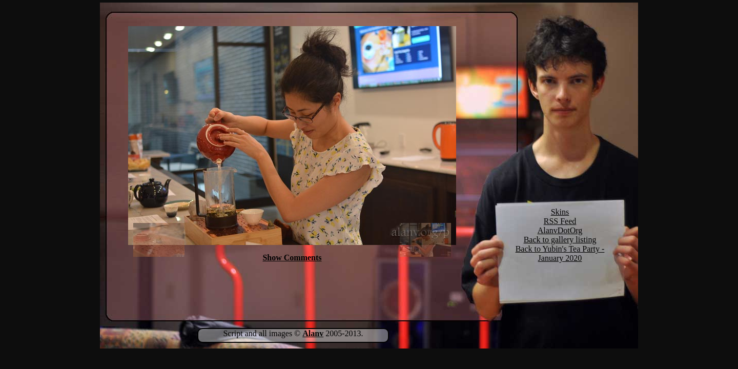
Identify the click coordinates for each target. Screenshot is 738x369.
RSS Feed (560, 221)
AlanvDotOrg (560, 230)
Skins (560, 212)
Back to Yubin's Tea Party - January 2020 (560, 253)
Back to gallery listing (560, 239)
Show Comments (291, 257)
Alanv (312, 333)
